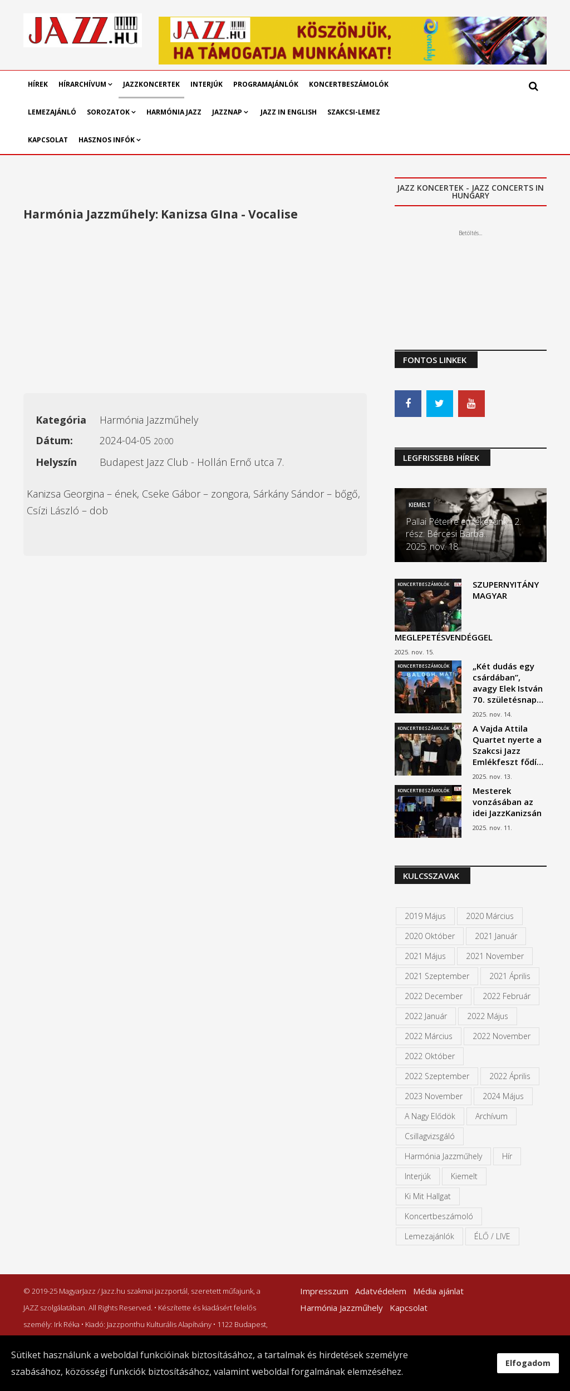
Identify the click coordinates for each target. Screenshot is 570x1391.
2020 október (430, 936)
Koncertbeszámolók (349, 84)
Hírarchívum (83, 84)
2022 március (429, 1036)
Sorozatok (108, 112)
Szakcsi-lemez (353, 112)
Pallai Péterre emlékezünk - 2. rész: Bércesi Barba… (463, 527)
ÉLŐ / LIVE (492, 1236)
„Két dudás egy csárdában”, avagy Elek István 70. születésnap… (508, 682)
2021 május (425, 956)
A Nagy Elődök (430, 1116)
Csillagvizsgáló (430, 1136)
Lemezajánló (52, 112)
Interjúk (206, 84)
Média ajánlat (438, 1290)
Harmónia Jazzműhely (443, 1156)
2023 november (434, 1096)
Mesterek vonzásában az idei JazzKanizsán (507, 801)
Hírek (38, 84)
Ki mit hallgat (428, 1196)
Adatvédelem (380, 1290)
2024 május (503, 1096)
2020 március (490, 916)
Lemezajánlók (429, 1236)
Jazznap (227, 112)
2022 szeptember (437, 1076)
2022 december (434, 996)
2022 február (506, 996)
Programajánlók (265, 84)
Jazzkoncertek (151, 84)
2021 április (509, 976)
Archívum (491, 1116)
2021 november (495, 956)
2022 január (426, 1016)
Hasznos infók (106, 140)
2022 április (509, 1076)
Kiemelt (420, 505)
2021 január (496, 936)
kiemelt (464, 1176)
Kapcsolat (48, 140)
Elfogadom (528, 1363)
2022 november (501, 1036)
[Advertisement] (195, 310)
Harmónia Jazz (174, 112)
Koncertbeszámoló (439, 1216)
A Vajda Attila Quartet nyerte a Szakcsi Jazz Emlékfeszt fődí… (508, 745)
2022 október (430, 1056)
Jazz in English (289, 112)
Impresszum (324, 1290)
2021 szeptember (437, 976)
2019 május (425, 916)
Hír (507, 1156)
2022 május (487, 1016)
